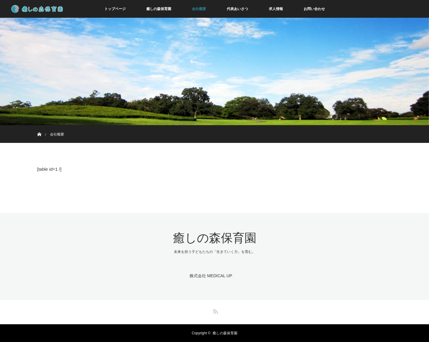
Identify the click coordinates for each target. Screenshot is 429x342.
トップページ (115, 9)
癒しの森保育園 (158, 9)
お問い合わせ (314, 9)
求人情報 (276, 9)
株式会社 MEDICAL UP (211, 275)
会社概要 (199, 9)
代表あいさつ (237, 9)
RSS (214, 310)
